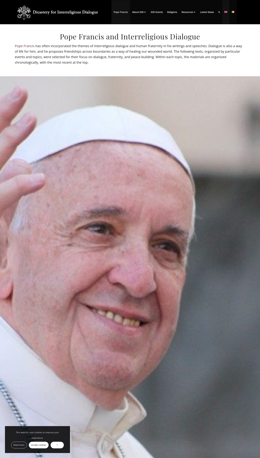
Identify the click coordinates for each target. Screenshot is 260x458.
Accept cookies (38, 445)
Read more (19, 445)
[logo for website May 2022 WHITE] (59, 12)
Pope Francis (24, 46)
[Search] (219, 12)
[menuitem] (120, 12)
